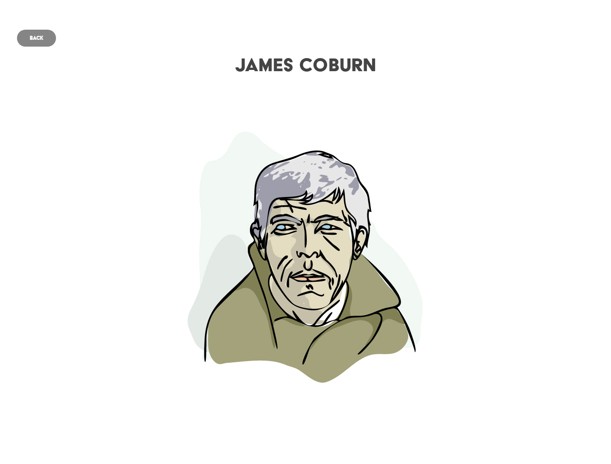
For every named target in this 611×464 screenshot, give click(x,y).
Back (36, 38)
